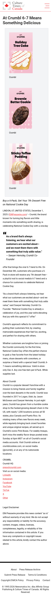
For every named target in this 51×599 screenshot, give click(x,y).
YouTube (7, 486)
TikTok (6, 490)
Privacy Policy (33, 580)
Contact (46, 580)
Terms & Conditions (37, 575)
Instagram (8, 479)
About (14, 569)
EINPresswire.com (17, 214)
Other (5, 498)
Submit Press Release (14, 575)
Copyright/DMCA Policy (12, 580)
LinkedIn (7, 475)
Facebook (7, 482)
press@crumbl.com (12, 467)
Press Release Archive (29, 569)
